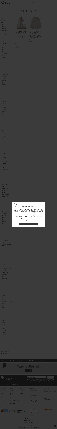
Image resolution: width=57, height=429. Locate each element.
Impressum (18, 218)
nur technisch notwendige (28, 218)
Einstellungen (37, 218)
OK (28, 223)
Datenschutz (28, 220)
